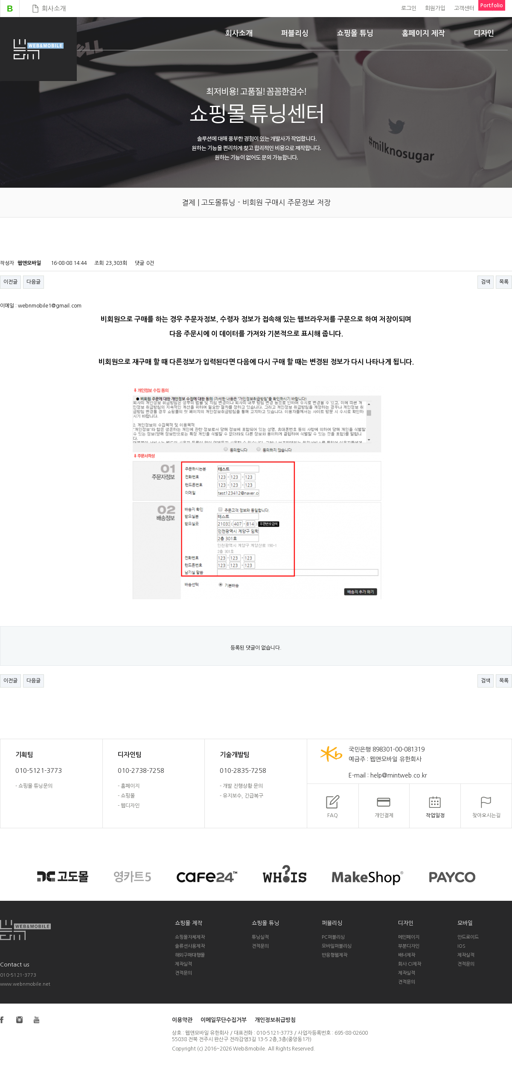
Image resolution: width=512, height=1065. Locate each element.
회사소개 (54, 8)
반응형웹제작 (334, 955)
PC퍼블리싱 (333, 937)
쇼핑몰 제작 (188, 923)
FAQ (332, 815)
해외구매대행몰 (190, 955)
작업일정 (435, 815)
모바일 (465, 923)
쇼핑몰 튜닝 (355, 33)
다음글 (33, 281)
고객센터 (464, 8)
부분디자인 (408, 946)
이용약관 (182, 1020)
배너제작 (406, 955)
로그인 (408, 8)
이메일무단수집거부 (224, 1020)
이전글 (10, 281)
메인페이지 (408, 937)
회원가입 (435, 8)
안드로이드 (468, 937)
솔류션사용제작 (190, 946)
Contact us (14, 964)
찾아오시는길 (486, 815)
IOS (461, 946)
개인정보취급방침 (275, 1020)
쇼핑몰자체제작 (190, 937)
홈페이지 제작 (423, 33)
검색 (485, 281)
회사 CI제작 (409, 964)
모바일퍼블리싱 (337, 946)
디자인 (484, 33)
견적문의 (183, 973)
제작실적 (183, 964)
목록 (504, 281)
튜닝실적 (260, 937)
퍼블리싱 (294, 33)
